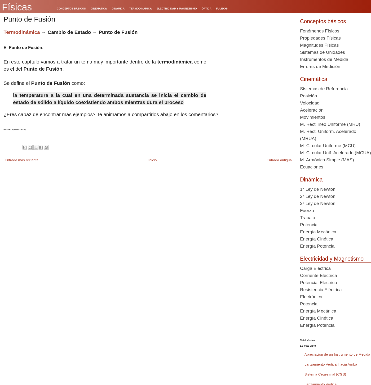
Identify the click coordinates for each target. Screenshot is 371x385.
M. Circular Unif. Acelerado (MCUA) (335, 152)
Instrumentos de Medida (324, 59)
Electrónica (311, 296)
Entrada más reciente (22, 160)
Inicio (152, 160)
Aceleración (311, 110)
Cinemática (313, 79)
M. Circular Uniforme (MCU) (328, 145)
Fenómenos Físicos (319, 30)
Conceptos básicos (323, 21)
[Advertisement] (251, 61)
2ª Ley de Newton (318, 196)
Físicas (17, 7)
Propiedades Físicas (320, 38)
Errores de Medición (320, 66)
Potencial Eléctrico (318, 282)
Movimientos (312, 117)
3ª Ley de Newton (318, 203)
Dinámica (311, 180)
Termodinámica (22, 32)
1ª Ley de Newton (318, 189)
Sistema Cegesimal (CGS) (325, 374)
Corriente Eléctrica (318, 275)
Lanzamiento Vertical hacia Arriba (331, 364)
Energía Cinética (316, 238)
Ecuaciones (311, 166)
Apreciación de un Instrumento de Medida (337, 354)
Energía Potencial (318, 246)
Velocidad (309, 102)
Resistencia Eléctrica (321, 289)
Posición (308, 95)
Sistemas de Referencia (324, 88)
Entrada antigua (279, 160)
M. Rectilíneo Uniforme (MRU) (330, 124)
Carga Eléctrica (315, 268)
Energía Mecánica (318, 231)
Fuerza (307, 210)
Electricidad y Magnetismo (331, 259)
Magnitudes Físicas (319, 45)
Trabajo (307, 217)
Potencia (309, 224)
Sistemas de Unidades (322, 52)
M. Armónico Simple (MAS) (327, 159)
